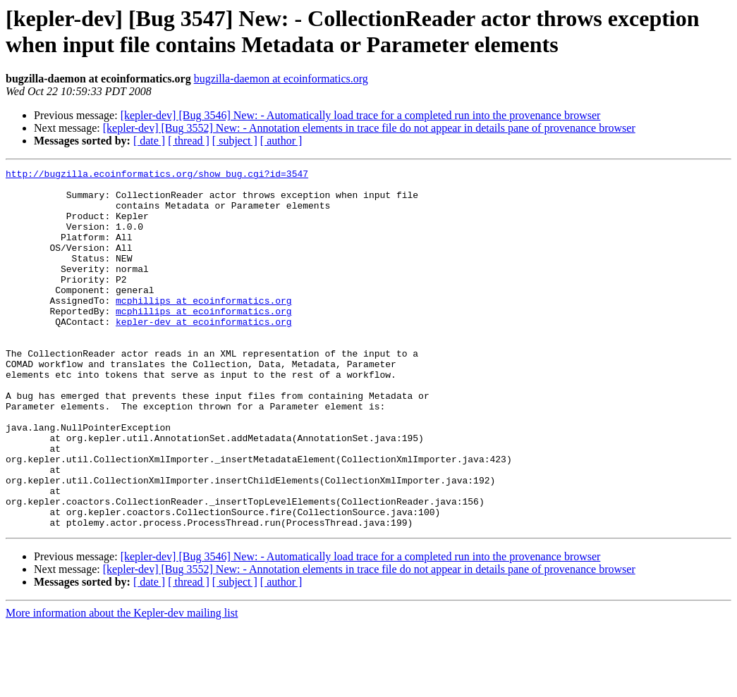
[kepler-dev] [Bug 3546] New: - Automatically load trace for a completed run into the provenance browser (361, 115)
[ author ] (281, 141)
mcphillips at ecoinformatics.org (204, 327)
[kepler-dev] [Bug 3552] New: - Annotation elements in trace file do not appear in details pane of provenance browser (369, 128)
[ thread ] (188, 141)
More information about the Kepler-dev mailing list (122, 685)
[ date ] (149, 141)
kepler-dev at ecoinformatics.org (204, 353)
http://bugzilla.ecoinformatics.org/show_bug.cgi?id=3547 (157, 175)
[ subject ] (234, 141)
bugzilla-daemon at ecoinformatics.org (281, 79)
